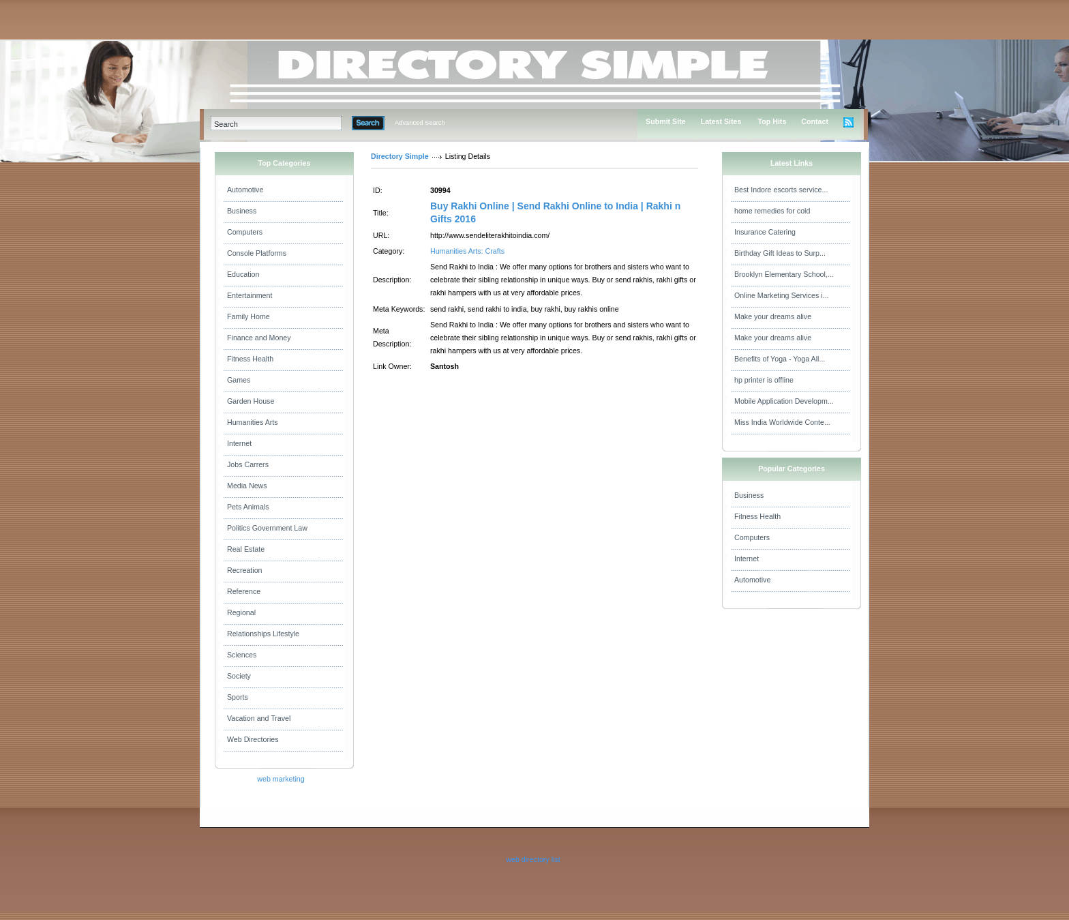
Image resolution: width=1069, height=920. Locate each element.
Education (243, 274)
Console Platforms (256, 253)
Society (239, 676)
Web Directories (253, 739)
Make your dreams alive (772, 316)
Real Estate (246, 549)
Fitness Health (250, 359)
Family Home (248, 316)
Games (238, 380)
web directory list (533, 859)
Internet (239, 443)
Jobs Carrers (248, 464)
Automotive (245, 190)
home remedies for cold (772, 211)
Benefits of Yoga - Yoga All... (779, 359)
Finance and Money (259, 337)
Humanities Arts (252, 422)
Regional (241, 612)
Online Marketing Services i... (781, 295)
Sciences (241, 655)
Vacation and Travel (258, 718)
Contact (814, 121)
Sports (237, 697)
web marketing (280, 779)
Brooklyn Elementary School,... (784, 274)
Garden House (250, 401)
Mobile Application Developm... (784, 401)
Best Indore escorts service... (781, 190)
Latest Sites (721, 121)
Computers (244, 232)
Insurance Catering (765, 232)
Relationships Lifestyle (263, 633)
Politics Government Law (267, 528)
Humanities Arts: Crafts (467, 251)
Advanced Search (420, 122)
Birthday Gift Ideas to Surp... (780, 253)
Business (241, 211)
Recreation (244, 570)
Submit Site (666, 121)
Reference (243, 591)
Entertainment (249, 295)
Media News (247, 485)
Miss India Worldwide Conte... (782, 422)
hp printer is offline (764, 380)
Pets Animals (248, 507)
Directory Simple (400, 156)
